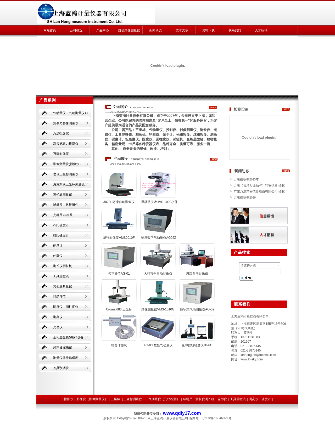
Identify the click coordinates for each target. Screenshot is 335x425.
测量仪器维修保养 (65, 358)
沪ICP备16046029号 (217, 418)
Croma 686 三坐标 (119, 309)
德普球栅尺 (119, 345)
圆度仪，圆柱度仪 (65, 307)
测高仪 (58, 317)
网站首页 (49, 30)
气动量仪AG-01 (119, 273)
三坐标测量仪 (62, 194)
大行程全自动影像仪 (158, 273)
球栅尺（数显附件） (67, 205)
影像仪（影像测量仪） (92, 399)
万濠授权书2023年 (246, 179)
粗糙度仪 (59, 296)
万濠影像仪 (61, 154)
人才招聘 (261, 30)
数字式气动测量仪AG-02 (197, 309)
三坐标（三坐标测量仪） (128, 399)
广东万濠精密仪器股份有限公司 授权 (259, 191)
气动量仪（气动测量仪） (70, 113)
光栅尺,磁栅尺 (63, 215)
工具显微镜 (61, 276)
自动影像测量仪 (129, 30)
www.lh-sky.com (252, 359)
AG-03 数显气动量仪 (157, 345)
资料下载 (208, 30)
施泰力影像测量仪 (65, 123)
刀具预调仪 (61, 368)
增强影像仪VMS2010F (119, 238)
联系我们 (234, 30)
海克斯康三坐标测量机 (69, 184)
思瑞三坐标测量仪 (65, 174)
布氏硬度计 (61, 225)
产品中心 (102, 30)
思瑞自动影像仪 (197, 273)
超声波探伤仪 (62, 347)
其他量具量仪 (62, 286)
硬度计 (58, 245)
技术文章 (182, 30)
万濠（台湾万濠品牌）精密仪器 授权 (259, 185)
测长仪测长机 (62, 266)
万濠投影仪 (61, 133)
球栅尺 (187, 399)
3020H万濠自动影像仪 (119, 202)
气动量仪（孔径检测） (164, 399)
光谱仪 (58, 327)
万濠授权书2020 (245, 197)
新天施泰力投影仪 (65, 143)
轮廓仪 (58, 256)
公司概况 (76, 30)
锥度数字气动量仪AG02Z (158, 238)
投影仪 (68, 399)
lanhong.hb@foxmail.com (258, 355)
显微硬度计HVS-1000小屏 (159, 202)
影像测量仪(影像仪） (67, 164)
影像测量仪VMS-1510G (157, 309)
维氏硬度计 (61, 235)
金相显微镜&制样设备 (68, 337)
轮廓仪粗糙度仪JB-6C (197, 345)
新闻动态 (155, 30)
